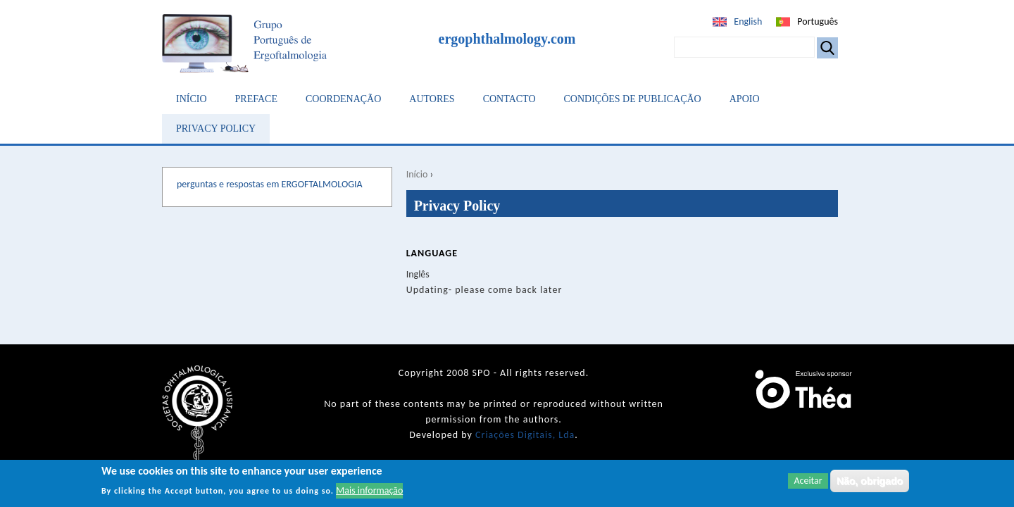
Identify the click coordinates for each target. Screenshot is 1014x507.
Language (432, 253)
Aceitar (808, 482)
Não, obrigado (870, 482)
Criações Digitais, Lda (525, 435)
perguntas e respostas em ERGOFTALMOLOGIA (270, 184)
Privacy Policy (216, 128)
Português (817, 21)
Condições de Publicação (632, 99)
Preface (256, 99)
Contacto (509, 99)
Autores (431, 99)
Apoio (745, 99)
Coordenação (343, 99)
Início (191, 99)
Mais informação (369, 492)
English (748, 21)
